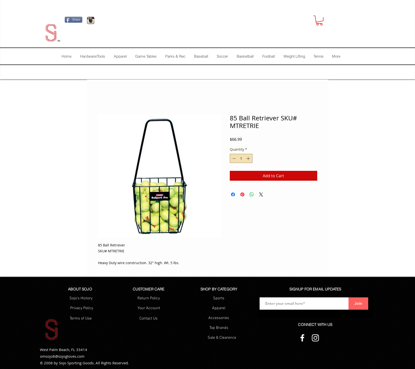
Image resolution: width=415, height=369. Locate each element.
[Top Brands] (218, 328)
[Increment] (249, 158)
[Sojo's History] (81, 298)
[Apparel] (218, 308)
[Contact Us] (148, 318)
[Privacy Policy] (81, 308)
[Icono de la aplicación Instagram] (90, 20)
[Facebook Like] (127, 22)
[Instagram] (315, 338)
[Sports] (218, 298)
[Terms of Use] (80, 318)
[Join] (358, 303)
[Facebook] (302, 338)
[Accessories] (218, 318)
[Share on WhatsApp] (252, 194)
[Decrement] (234, 158)
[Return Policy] (148, 298)
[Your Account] (148, 308)
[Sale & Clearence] (221, 338)
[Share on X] (261, 194)
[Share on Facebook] (233, 194)
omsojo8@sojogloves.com (62, 356)
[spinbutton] (241, 158)
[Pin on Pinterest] (242, 194)
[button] (319, 20)
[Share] (73, 20)
